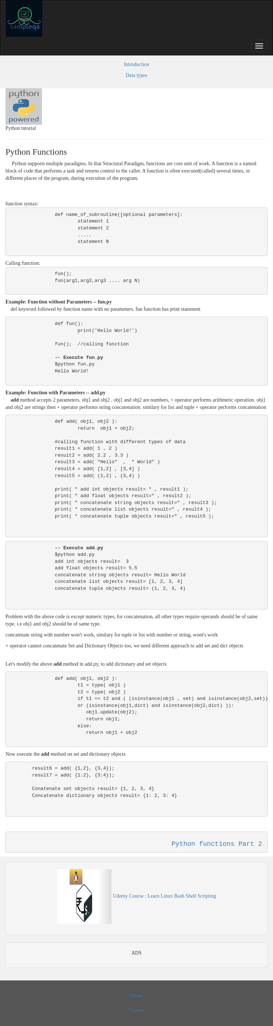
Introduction (136, 64)
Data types (136, 75)
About (136, 995)
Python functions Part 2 (217, 844)
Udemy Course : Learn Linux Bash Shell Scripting (136, 896)
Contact (137, 1010)
